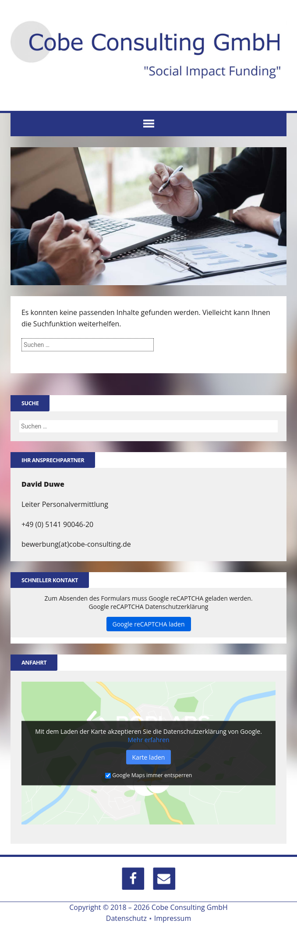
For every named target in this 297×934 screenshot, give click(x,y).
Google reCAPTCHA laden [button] (149, 623)
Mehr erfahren (148, 739)
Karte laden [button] (148, 756)
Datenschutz (126, 917)
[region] (148, 215)
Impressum (172, 917)
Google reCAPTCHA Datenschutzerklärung (149, 606)
